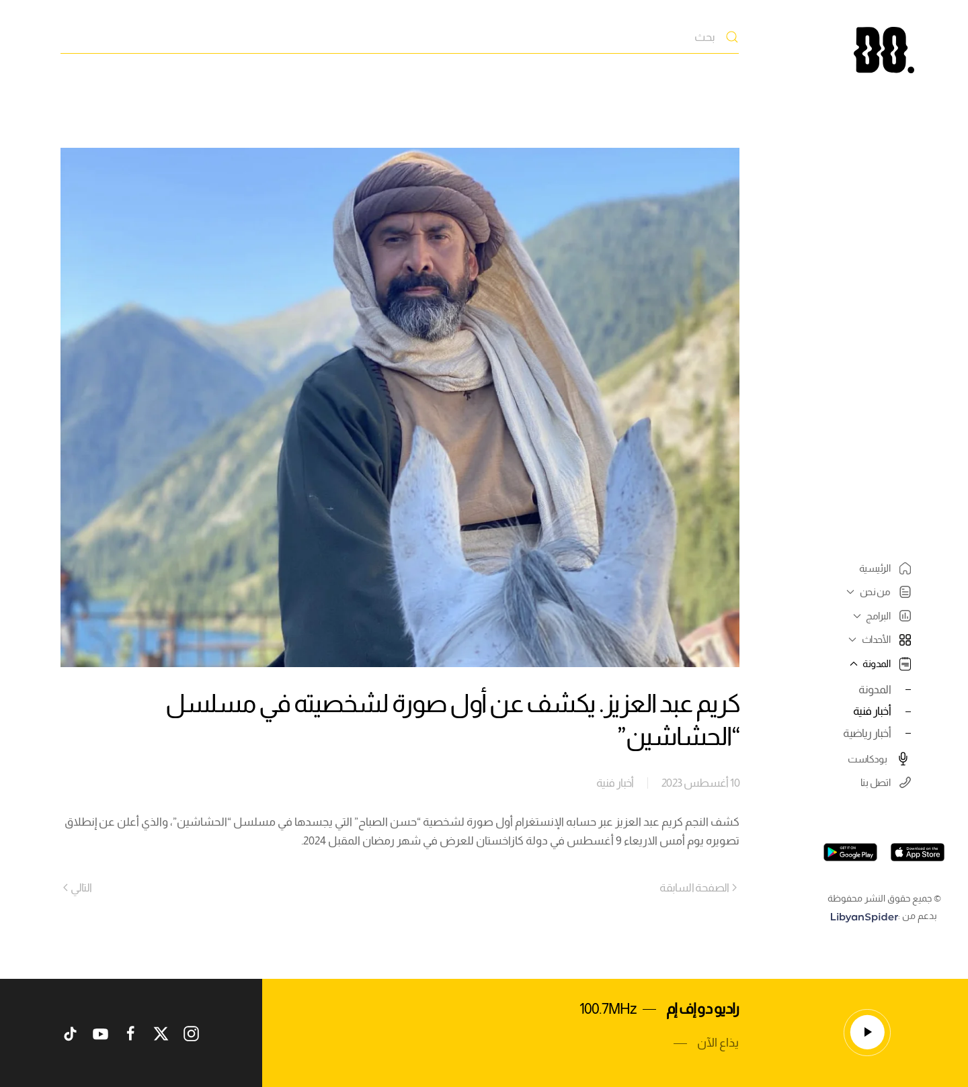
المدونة (874, 689)
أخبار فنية (872, 711)
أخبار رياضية (867, 733)
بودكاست (879, 758)
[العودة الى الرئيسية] (884, 50)
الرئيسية (885, 568)
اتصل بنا (885, 782)
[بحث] (400, 37)
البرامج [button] (880, 615)
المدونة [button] (878, 663)
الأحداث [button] (878, 639)
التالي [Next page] (77, 887)
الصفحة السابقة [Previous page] (698, 887)
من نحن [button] (877, 592)
